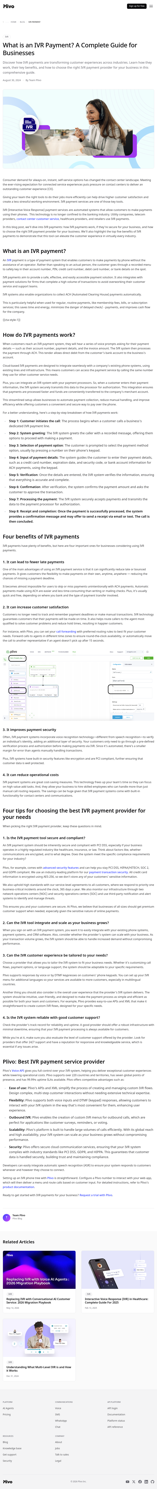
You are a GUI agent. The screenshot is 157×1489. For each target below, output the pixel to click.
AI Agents (8, 1408)
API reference (115, 1427)
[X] (134, 1481)
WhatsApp (61, 1421)
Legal (58, 1461)
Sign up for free (137, 6)
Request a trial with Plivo (96, 1195)
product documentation (18, 1187)
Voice (58, 1408)
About (58, 1442)
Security (7, 1461)
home (13, 22)
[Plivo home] (8, 6)
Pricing (7, 1414)
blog (22, 22)
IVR (6, 37)
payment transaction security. (109, 872)
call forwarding (66, 632)
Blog (5, 1442)
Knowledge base (12, 1448)
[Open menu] (151, 6)
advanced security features (61, 868)
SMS (57, 1414)
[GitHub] (152, 1481)
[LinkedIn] (146, 1481)
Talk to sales (62, 1454)
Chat (57, 1427)
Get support (9, 1454)
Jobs (57, 1448)
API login (112, 1408)
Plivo (50, 1178)
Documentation (116, 1414)
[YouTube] (127, 1481)
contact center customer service (37, 219)
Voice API (18, 1071)
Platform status (116, 1421)
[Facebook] (140, 1481)
